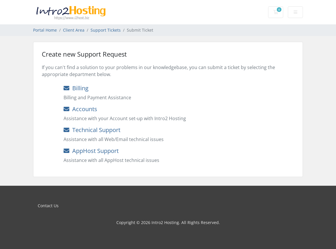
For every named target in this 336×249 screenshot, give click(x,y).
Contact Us (48, 205)
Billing (76, 88)
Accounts (80, 109)
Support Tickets (106, 30)
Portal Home (45, 30)
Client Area (73, 30)
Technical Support (92, 130)
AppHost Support (91, 151)
